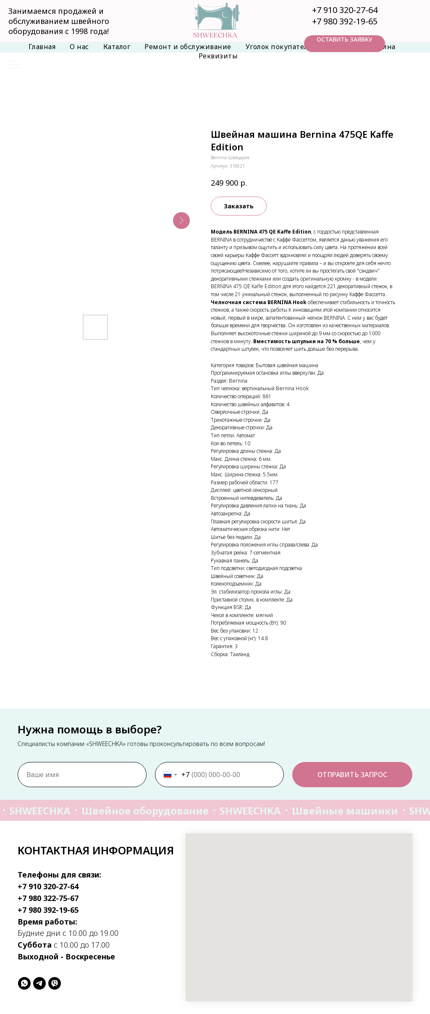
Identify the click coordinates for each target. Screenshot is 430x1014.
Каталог (117, 46)
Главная (42, 46)
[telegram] (39, 983)
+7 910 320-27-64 (345, 10)
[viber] (54, 983)
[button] (344, 43)
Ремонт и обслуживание (187, 46)
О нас (79, 46)
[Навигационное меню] (14, 65)
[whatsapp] (24, 983)
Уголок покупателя (279, 46)
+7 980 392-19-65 (345, 21)
